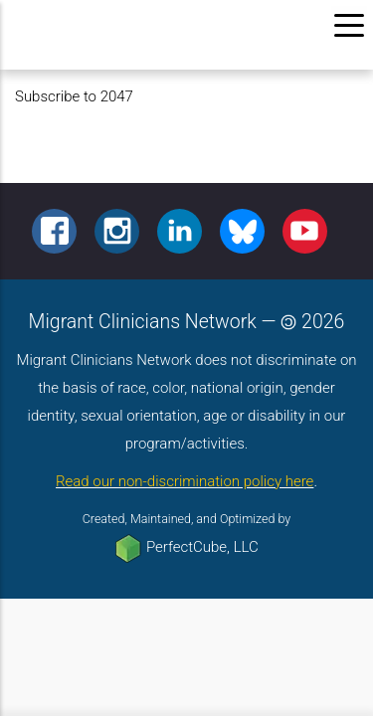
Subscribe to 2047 (74, 96)
